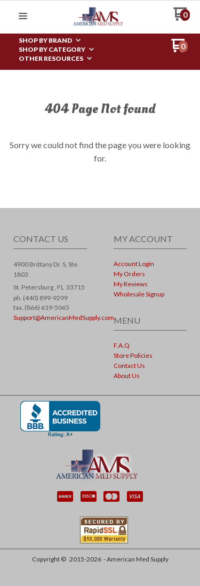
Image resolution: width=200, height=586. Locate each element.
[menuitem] (50, 40)
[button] (23, 16)
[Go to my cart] (181, 17)
